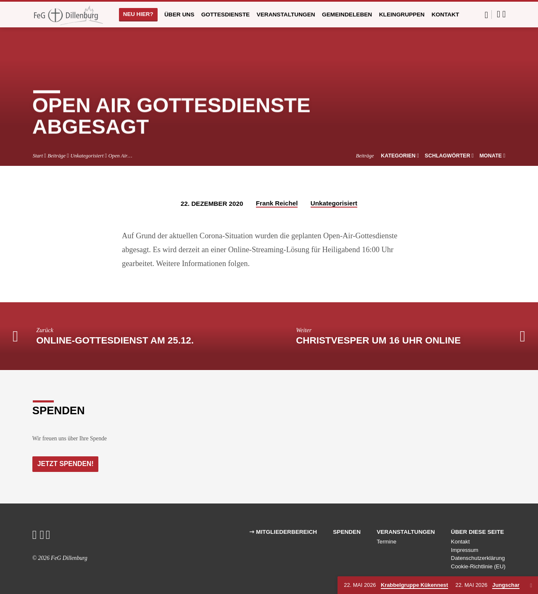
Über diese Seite (477, 532)
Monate (493, 156)
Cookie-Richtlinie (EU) (478, 566)
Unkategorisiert (86, 156)
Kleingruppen (402, 14)
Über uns (179, 14)
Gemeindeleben (347, 14)
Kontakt (445, 14)
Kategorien (400, 156)
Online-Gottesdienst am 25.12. (115, 340)
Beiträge (56, 156)
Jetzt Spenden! (66, 463)
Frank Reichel (277, 203)
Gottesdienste (225, 14)
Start (38, 156)
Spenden (347, 532)
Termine (386, 541)
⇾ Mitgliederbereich (283, 532)
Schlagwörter (449, 156)
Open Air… (120, 156)
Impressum (464, 550)
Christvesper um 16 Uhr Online (378, 340)
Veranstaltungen (286, 14)
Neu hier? (138, 14)
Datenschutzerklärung (478, 558)
